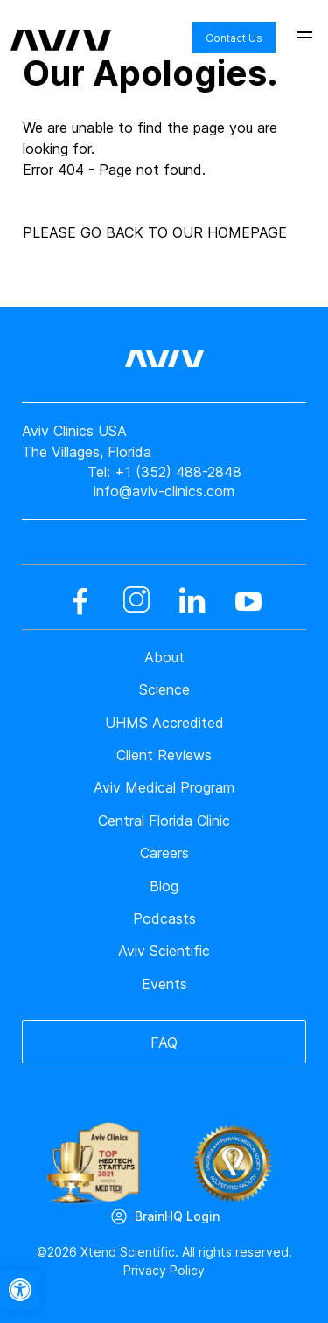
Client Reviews (164, 755)
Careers (164, 853)
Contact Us (234, 38)
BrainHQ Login (177, 1216)
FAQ (164, 1042)
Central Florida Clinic (164, 820)
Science (164, 689)
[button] (20, 1290)
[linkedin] (192, 601)
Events (164, 984)
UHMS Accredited (164, 722)
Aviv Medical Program (164, 787)
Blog (164, 886)
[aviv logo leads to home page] (60, 27)
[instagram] (136, 601)
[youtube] (248, 601)
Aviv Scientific (164, 950)
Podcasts (164, 918)
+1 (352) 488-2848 (178, 472)
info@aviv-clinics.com (164, 491)
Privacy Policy (164, 1270)
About (164, 657)
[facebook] (80, 601)
